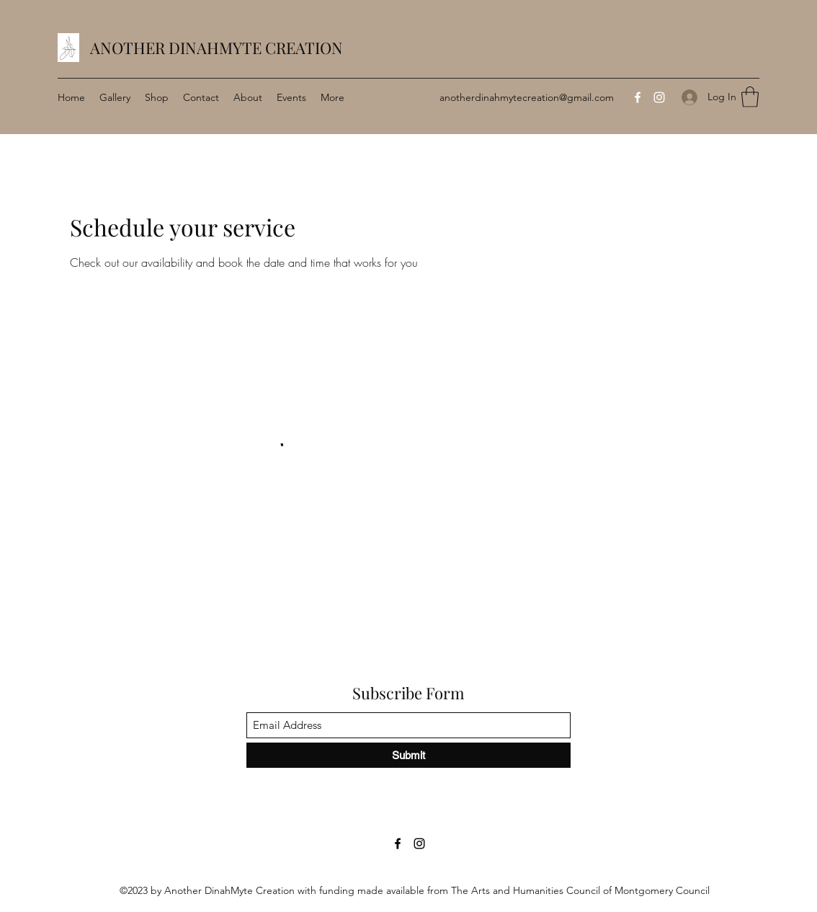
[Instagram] (659, 97)
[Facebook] (637, 97)
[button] (750, 97)
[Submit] (408, 755)
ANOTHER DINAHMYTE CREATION (216, 47)
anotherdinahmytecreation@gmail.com (526, 97)
